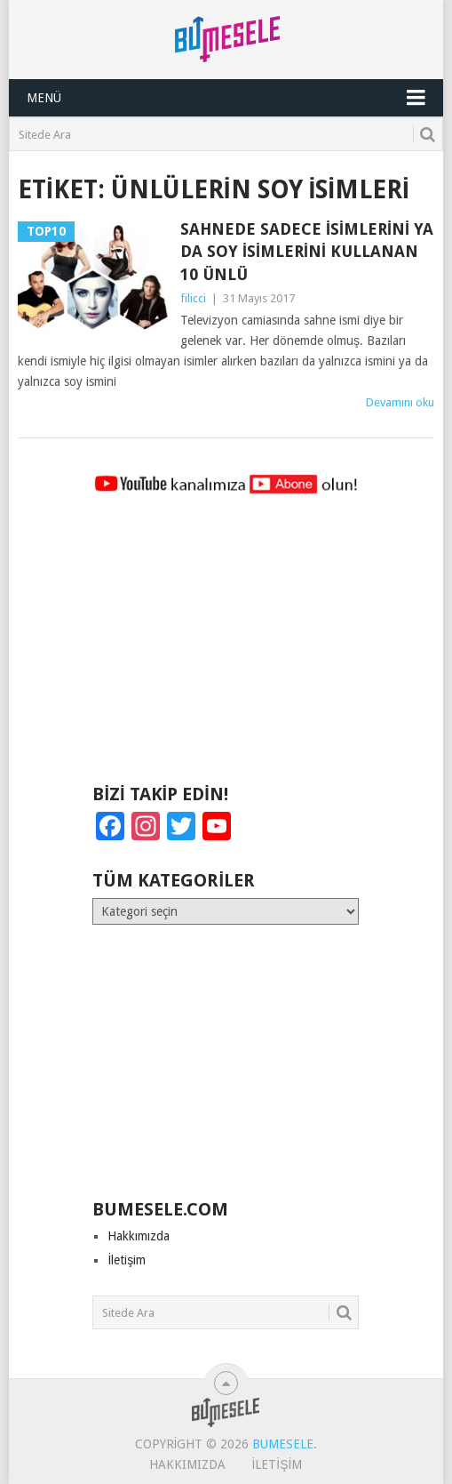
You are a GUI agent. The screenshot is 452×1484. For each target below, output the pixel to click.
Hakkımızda (138, 1236)
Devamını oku (400, 402)
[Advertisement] (225, 647)
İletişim (126, 1260)
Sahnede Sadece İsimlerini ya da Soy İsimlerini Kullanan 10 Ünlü (306, 251)
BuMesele (282, 1444)
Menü (44, 98)
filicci (193, 298)
